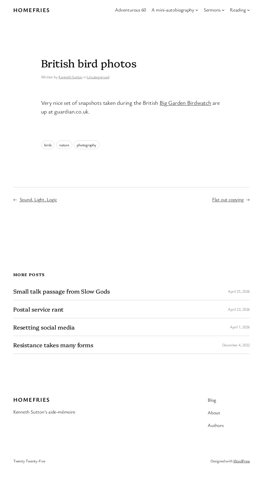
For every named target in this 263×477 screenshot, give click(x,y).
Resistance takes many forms (53, 345)
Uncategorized (98, 77)
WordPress (241, 461)
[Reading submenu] (248, 9)
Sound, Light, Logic (38, 199)
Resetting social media (44, 327)
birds (48, 144)
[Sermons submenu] (223, 9)
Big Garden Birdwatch (185, 102)
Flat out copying (227, 199)
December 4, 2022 (236, 344)
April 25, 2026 (239, 291)
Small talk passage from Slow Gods (61, 291)
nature (64, 144)
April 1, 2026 (240, 327)
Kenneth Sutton (70, 77)
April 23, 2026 (239, 309)
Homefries (31, 10)
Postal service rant (38, 309)
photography (86, 144)
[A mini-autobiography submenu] (196, 9)
